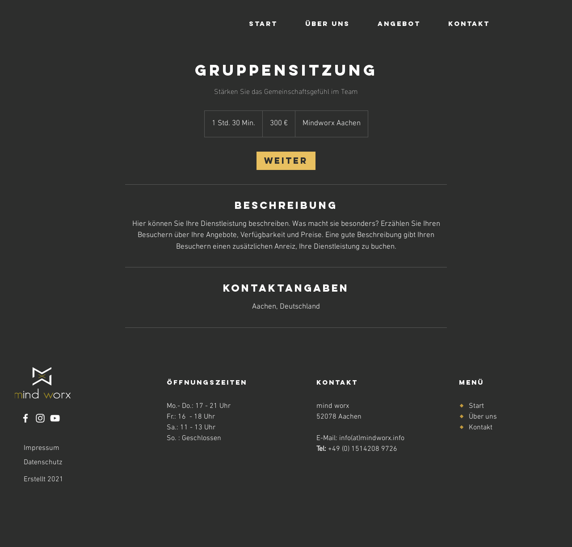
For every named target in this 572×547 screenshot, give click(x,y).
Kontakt (480, 427)
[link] (286, 161)
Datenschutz (43, 462)
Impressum (41, 448)
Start (476, 406)
